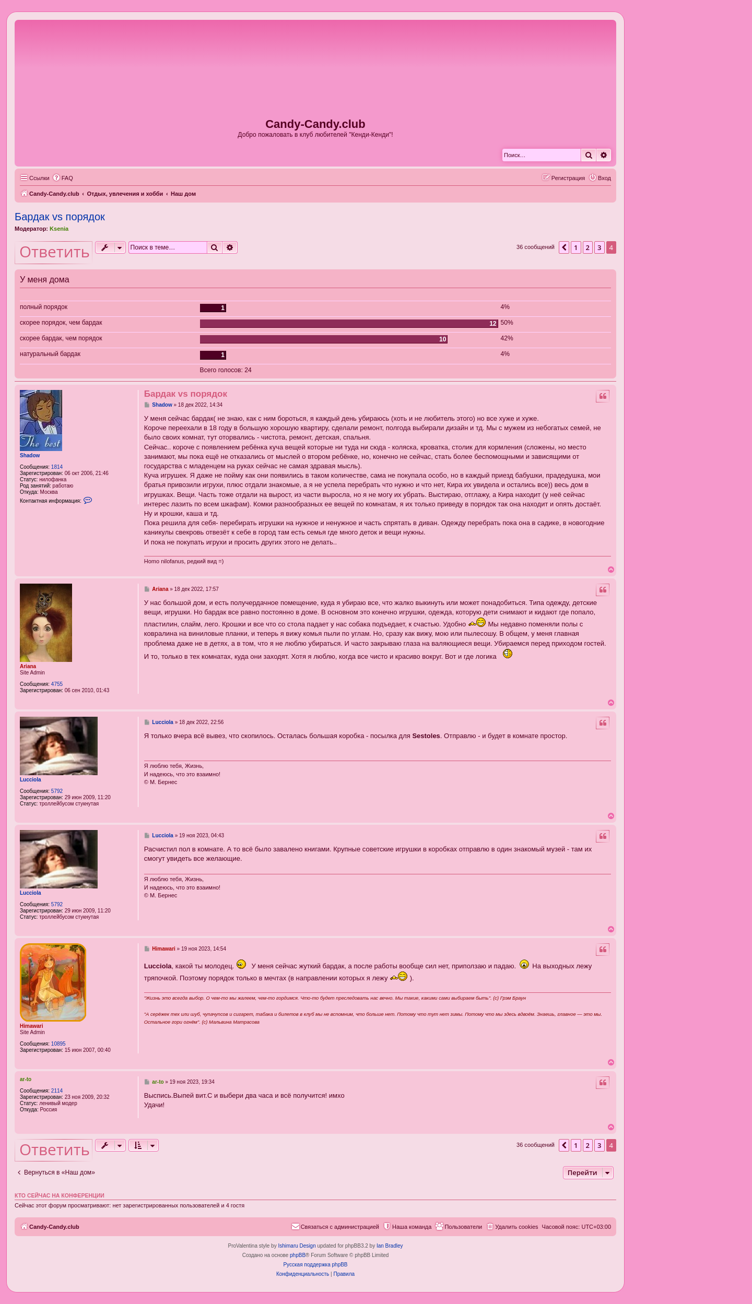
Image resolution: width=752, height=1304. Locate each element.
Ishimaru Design (296, 1246)
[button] (564, 247)
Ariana (28, 666)
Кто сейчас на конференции (59, 1195)
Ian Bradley (390, 1246)
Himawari (31, 1026)
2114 (57, 1091)
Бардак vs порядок (60, 216)
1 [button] (576, 247)
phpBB (298, 1255)
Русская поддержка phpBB (315, 1264)
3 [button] (599, 247)
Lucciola (30, 780)
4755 (57, 684)
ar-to (25, 1079)
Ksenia (59, 229)
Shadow (30, 455)
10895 (58, 1044)
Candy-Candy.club (315, 124)
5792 (57, 791)
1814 (57, 467)
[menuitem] (62, 178)
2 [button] (588, 247)
